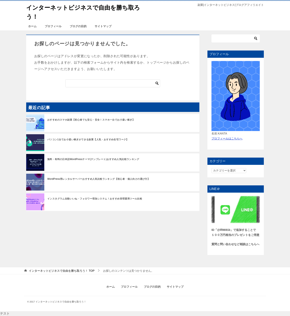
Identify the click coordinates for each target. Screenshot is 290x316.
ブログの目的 (78, 26)
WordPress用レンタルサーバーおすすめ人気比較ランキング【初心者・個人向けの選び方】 (98, 179)
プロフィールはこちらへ (226, 138)
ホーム (32, 26)
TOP (61, 270)
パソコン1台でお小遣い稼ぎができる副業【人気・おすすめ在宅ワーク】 (88, 139)
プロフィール (53, 26)
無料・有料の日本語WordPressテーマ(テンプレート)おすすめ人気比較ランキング (93, 159)
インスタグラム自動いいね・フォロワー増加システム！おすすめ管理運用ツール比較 (94, 198)
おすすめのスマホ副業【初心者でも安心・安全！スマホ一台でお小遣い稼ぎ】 (91, 119)
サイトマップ (103, 26)
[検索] (112, 83)
